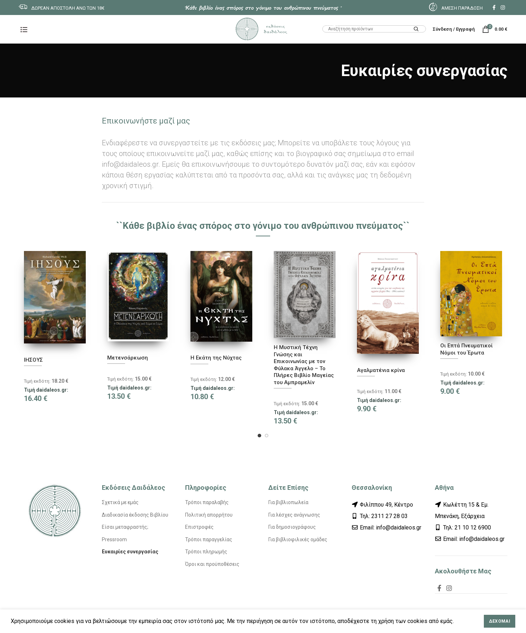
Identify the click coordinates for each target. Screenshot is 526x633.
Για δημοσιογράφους (292, 527)
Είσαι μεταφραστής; (125, 527)
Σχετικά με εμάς (120, 502)
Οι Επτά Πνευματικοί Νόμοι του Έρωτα (466, 349)
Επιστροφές (199, 527)
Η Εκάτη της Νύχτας (216, 358)
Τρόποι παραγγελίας (208, 539)
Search (416, 29)
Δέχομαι (499, 621)
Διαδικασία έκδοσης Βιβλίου (135, 515)
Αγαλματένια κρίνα (381, 370)
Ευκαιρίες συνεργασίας (130, 551)
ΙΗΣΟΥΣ (33, 360)
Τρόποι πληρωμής (206, 551)
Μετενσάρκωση (127, 358)
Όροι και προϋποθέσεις (212, 564)
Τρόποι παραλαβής (207, 502)
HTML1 (330, 24)
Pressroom (114, 539)
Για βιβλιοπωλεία (288, 502)
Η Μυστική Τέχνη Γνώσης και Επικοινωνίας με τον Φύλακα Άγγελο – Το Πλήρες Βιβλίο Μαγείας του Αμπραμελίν (304, 365)
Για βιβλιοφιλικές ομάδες (297, 539)
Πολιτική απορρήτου (209, 515)
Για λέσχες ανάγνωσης (294, 515)
